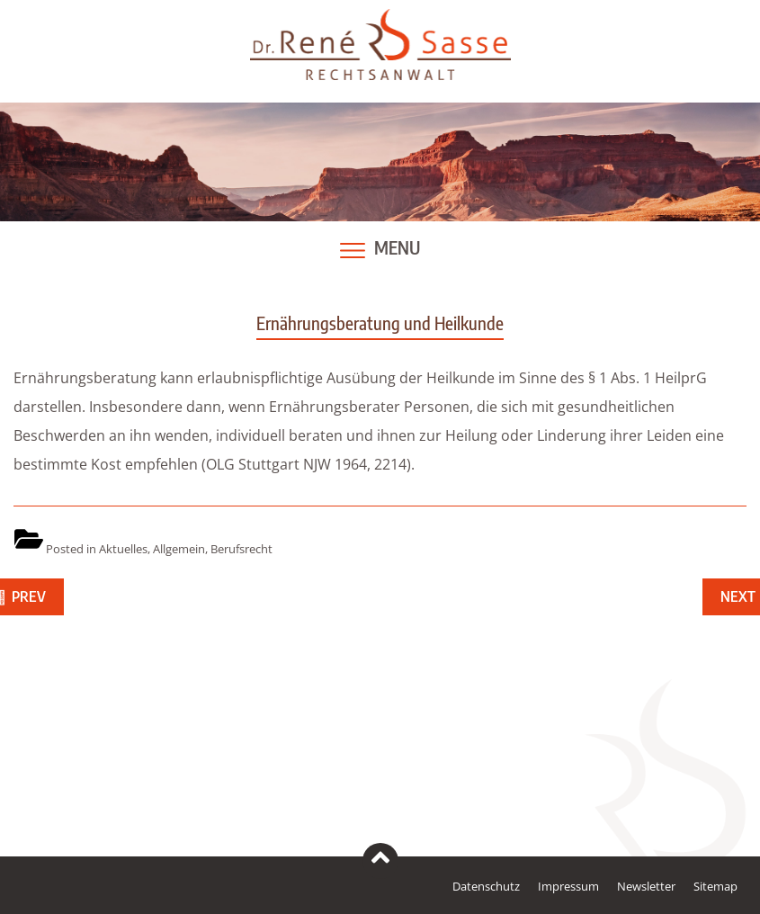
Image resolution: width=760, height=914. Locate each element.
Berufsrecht (241, 549)
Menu (397, 247)
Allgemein (179, 549)
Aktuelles (123, 549)
